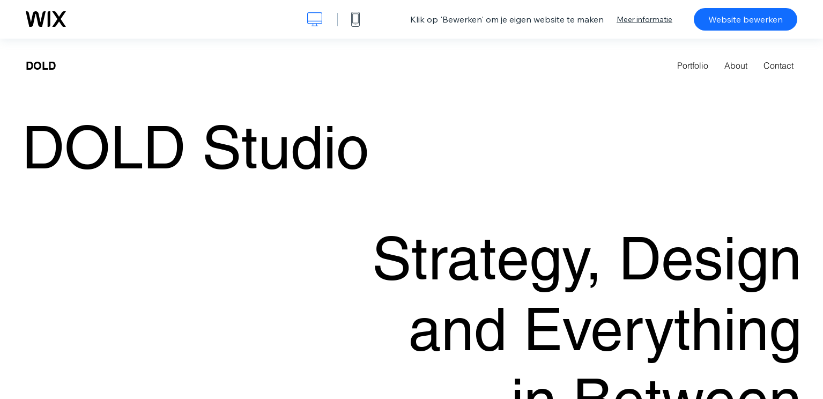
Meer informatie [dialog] (644, 19)
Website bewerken (745, 19)
